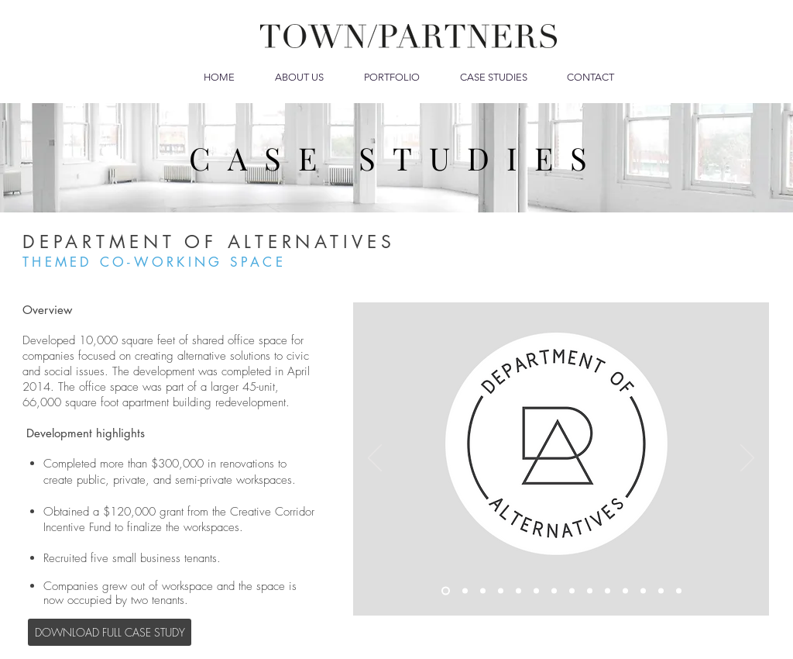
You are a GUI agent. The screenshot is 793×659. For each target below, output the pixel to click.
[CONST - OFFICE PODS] (589, 591)
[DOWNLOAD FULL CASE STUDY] (109, 632)
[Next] (747, 459)
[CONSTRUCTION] (518, 591)
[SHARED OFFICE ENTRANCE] (500, 591)
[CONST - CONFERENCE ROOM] (643, 591)
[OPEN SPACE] (554, 591)
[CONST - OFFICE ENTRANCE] (483, 591)
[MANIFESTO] (465, 591)
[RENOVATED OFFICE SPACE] (536, 591)
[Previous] (375, 459)
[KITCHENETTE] (572, 591)
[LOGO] (445, 591)
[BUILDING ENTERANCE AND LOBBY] (678, 591)
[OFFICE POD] (607, 591)
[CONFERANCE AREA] (661, 591)
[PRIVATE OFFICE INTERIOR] (625, 591)
